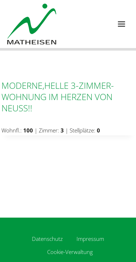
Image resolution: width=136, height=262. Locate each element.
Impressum (90, 238)
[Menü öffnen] (121, 23)
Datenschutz (47, 238)
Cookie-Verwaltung (70, 251)
